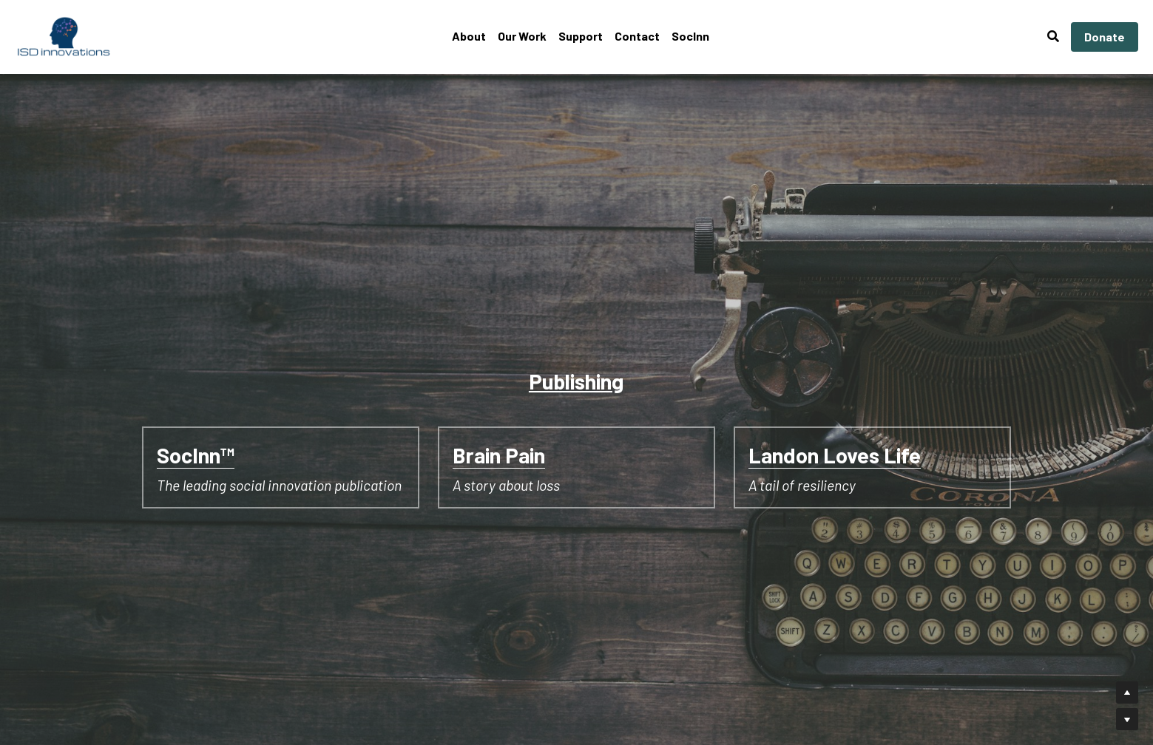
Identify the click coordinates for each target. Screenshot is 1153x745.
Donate (1104, 37)
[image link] (64, 36)
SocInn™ (195, 455)
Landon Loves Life (834, 455)
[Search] (1053, 36)
